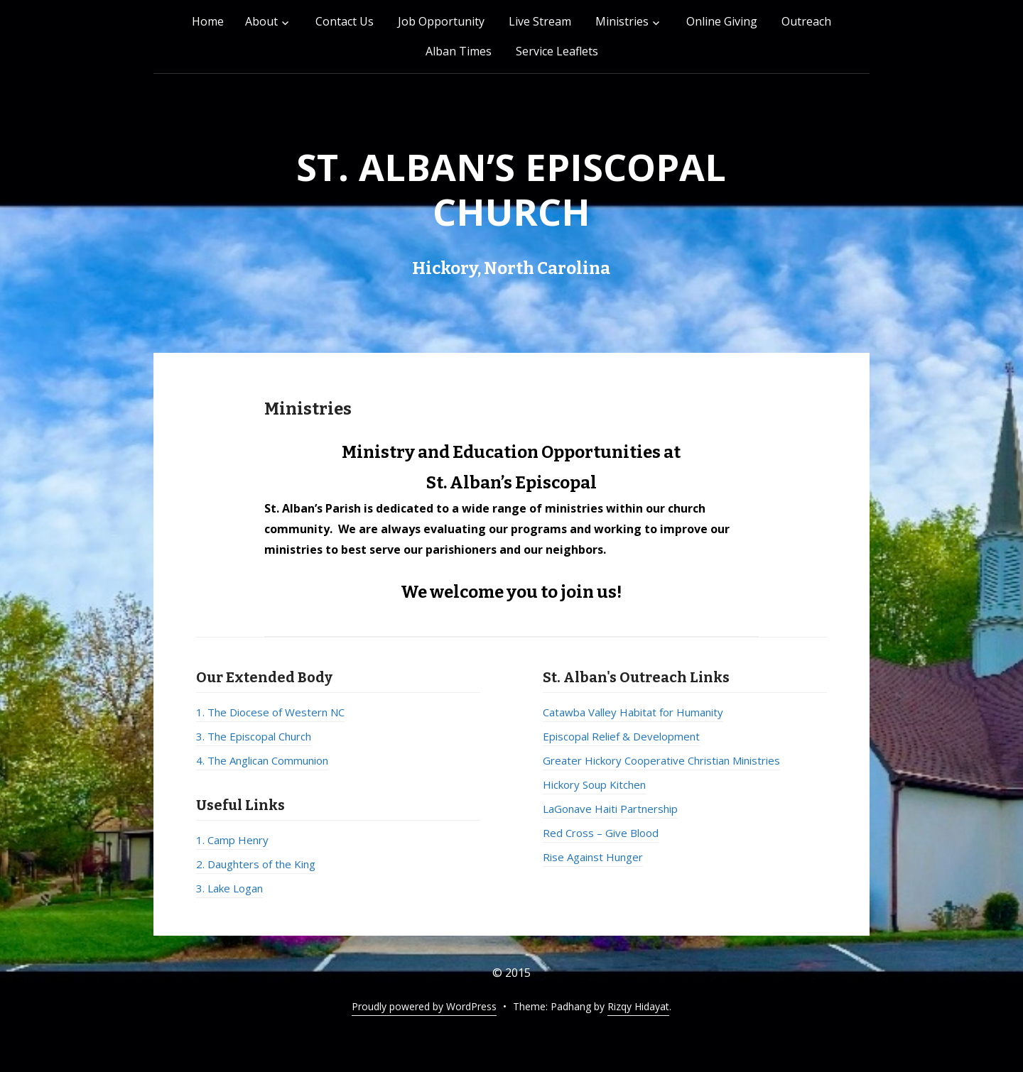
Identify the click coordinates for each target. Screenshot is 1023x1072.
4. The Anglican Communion (262, 760)
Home (208, 21)
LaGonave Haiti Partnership (610, 809)
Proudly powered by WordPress (424, 1006)
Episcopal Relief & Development (621, 736)
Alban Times (459, 51)
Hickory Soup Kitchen (594, 784)
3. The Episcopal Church (253, 736)
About (261, 21)
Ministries (622, 21)
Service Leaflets (557, 51)
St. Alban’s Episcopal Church (511, 188)
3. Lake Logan (229, 888)
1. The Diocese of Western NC (270, 712)
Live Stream (540, 21)
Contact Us (344, 21)
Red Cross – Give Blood (601, 833)
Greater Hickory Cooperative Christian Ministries (661, 760)
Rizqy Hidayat (638, 1006)
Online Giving (721, 21)
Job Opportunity (441, 21)
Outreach (806, 21)
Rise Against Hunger (593, 857)
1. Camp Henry (232, 840)
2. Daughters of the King (255, 864)
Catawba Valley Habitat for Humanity (633, 712)
